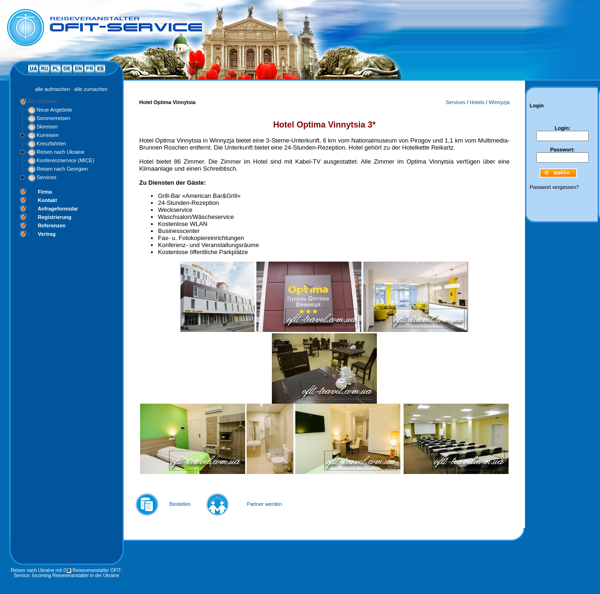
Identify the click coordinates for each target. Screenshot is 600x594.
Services (46, 177)
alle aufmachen (52, 89)
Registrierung (55, 217)
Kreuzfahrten (51, 143)
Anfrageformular (58, 208)
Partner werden (264, 504)
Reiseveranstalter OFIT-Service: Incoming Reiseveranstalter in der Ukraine (68, 573)
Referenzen (52, 225)
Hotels (477, 102)
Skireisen (47, 126)
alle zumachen (90, 89)
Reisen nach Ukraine (60, 152)
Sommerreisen (53, 118)
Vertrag (47, 234)
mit (59, 570)
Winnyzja (499, 102)
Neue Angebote (54, 110)
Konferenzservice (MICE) (65, 160)
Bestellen (179, 504)
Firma (45, 192)
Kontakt (47, 200)
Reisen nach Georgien (62, 169)
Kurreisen (48, 135)
